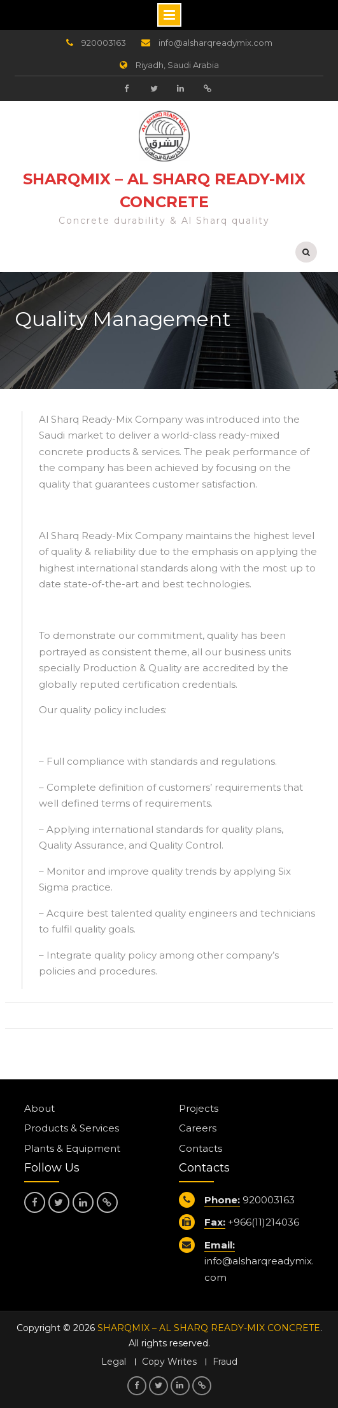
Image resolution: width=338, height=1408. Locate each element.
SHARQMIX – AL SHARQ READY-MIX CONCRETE (208, 1328)
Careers (197, 1128)
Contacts (200, 1148)
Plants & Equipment (72, 1148)
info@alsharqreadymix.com (215, 43)
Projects (198, 1108)
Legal (113, 1361)
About (39, 1108)
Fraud (225, 1361)
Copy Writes (169, 1361)
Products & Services (71, 1128)
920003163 (103, 43)
